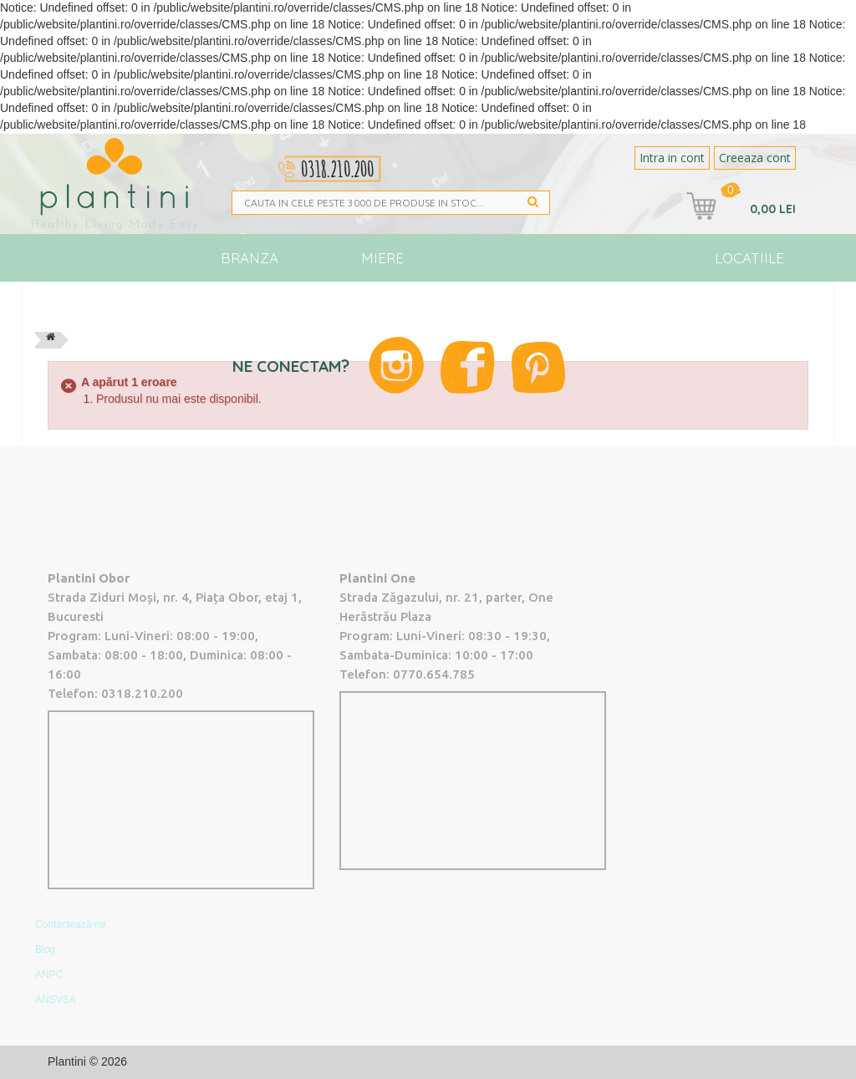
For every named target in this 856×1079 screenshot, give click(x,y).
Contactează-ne (70, 924)
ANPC (49, 974)
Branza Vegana (249, 265)
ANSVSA (55, 999)
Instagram (396, 365)
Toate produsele (105, 313)
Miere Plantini (382, 265)
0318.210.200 (142, 693)
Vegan (484, 305)
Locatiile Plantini (749, 265)
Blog (640, 305)
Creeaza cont (755, 157)
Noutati (564, 305)
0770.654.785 (434, 674)
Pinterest (538, 367)
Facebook (468, 367)
